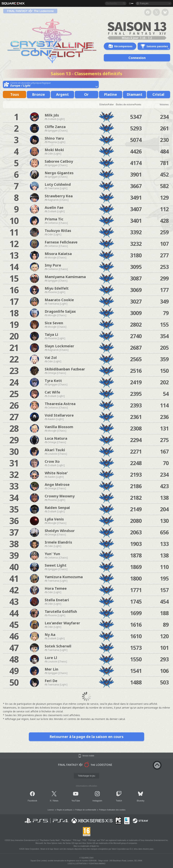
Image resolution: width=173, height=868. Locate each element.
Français (144, 3)
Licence (51, 810)
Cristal (158, 94)
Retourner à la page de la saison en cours (86, 736)
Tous (14, 94)
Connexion (137, 58)
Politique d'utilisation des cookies (112, 810)
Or (86, 94)
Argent (62, 94)
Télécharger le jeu (86, 776)
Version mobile (88, 756)
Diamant (134, 94)
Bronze (38, 94)
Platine (110, 94)
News (55, 800)
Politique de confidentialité (85, 810)
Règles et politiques (64, 810)
